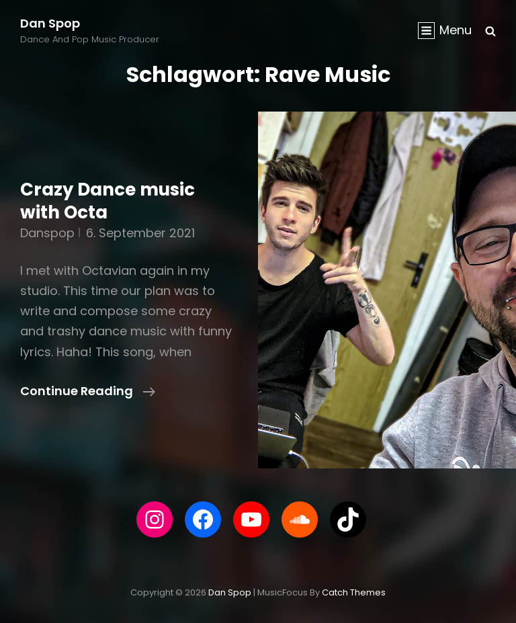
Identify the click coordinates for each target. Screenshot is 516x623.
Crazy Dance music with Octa (107, 200)
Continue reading (87, 391)
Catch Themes (354, 592)
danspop (47, 232)
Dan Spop (50, 23)
